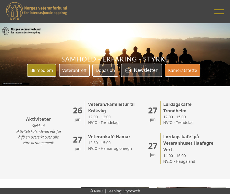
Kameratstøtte (182, 70)
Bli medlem (41, 70)
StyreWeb (131, 190)
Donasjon (105, 70)
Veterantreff (74, 70)
